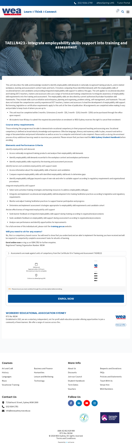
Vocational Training (10, 380)
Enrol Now (66, 294)
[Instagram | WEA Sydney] (95, 399)
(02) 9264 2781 (12, 402)
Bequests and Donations (110, 364)
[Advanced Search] (123, 12)
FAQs (102, 368)
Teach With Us (106, 376)
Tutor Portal (123, 3)
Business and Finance (43, 364)
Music (4, 376)
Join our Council (75, 372)
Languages (6, 372)
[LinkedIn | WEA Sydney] (79, 399)
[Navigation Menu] (128, 12)
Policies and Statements (111, 372)
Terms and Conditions (66, 433)
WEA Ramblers (106, 385)
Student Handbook (76, 376)
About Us (72, 364)
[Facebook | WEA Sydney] (71, 399)
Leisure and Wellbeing (43, 372)
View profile (120, 320)
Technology (39, 376)
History (5, 368)
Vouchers (72, 385)
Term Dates (73, 380)
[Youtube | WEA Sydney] (87, 399)
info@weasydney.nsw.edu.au (18, 406)
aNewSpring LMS (105, 3)
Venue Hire (104, 380)
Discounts (72, 368)
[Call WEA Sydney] (83, 3)
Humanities (39, 368)
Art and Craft (7, 364)
